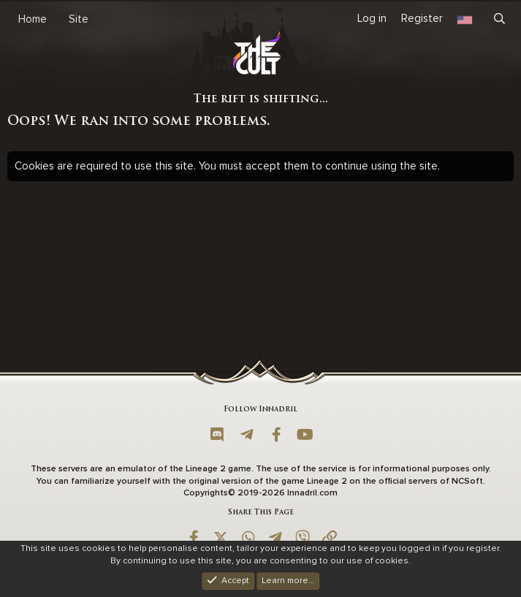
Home (32, 19)
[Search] (499, 19)
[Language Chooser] (464, 18)
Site (78, 19)
